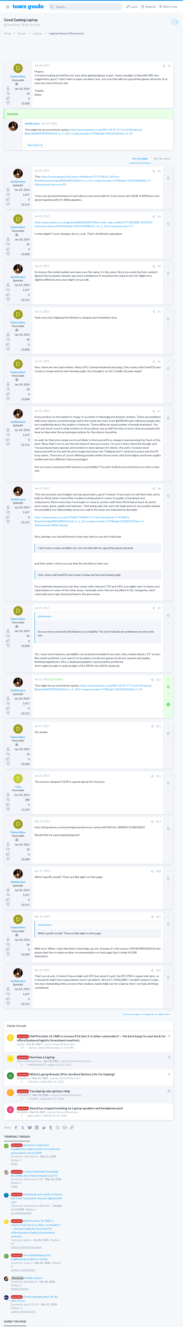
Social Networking (137, 139)
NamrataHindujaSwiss (29, 1184)
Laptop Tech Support (139, 196)
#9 (102, 701)
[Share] (106, 66)
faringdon (22, 1244)
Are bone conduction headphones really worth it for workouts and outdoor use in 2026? (152, 75)
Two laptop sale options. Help (49, 1219)
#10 (101, 788)
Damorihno (13, 24)
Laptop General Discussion (59, 1167)
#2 (102, 174)
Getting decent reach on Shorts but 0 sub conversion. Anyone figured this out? (153, 124)
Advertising (49, 1321)
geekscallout (34, 1247)
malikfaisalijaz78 (36, 1188)
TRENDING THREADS (133, 63)
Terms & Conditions (129, 1321)
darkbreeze (32, 123)
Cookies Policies (77, 1321)
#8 (102, 535)
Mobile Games (143, 204)
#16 (101, 1089)
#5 (102, 324)
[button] (8, 7)
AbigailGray (23, 1205)
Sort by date (83, 162)
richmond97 (24, 1222)
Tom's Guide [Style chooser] (151, 1305)
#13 (101, 929)
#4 (102, 278)
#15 (101, 1025)
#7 (102, 423)
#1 (112, 65)
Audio (130, 90)
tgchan (21, 1167)
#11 (101, 834)
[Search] (85, 6)
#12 (101, 884)
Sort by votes (105, 162)
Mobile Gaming (136, 215)
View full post (35, 148)
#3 (102, 229)
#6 (102, 374)
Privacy (101, 1321)
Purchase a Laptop (42, 1181)
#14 (101, 979)
